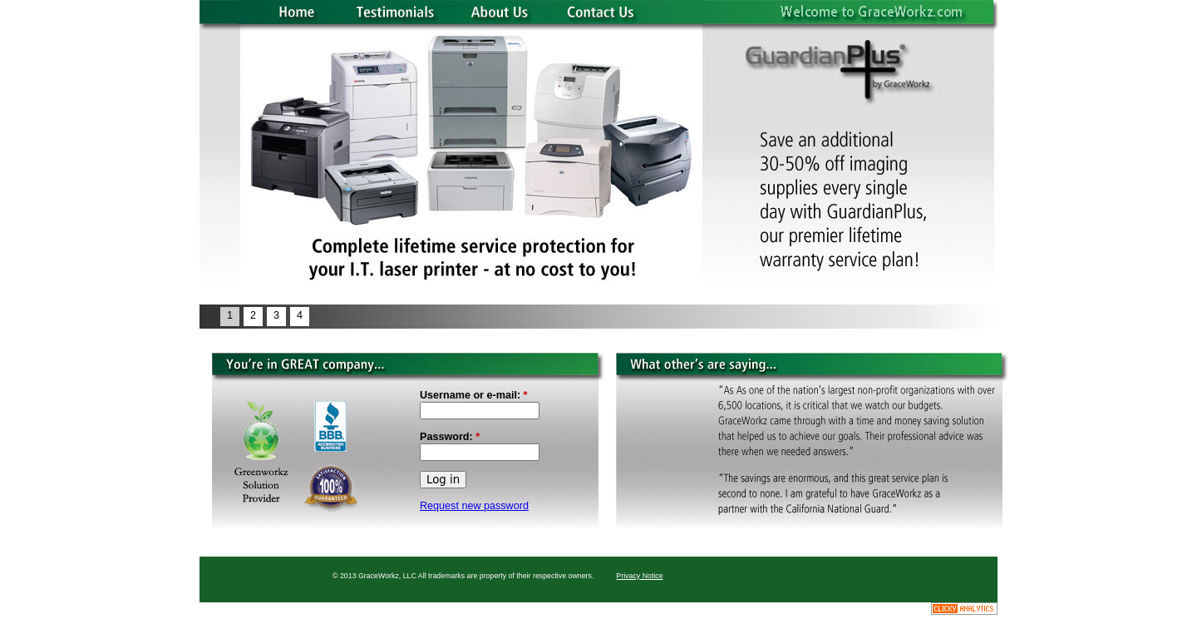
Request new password (474, 506)
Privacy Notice (639, 576)
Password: (450, 437)
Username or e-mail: (474, 395)
